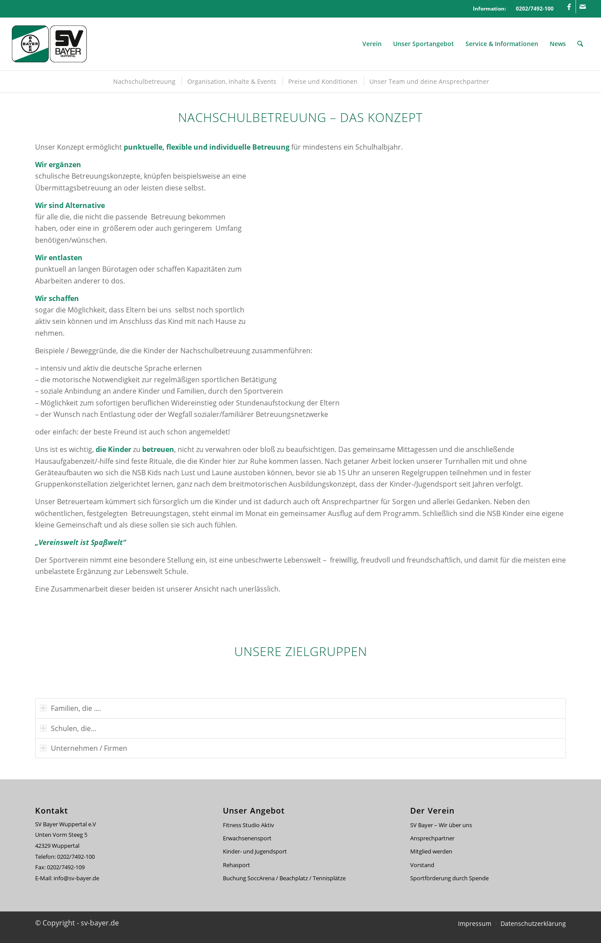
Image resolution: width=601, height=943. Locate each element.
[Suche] (580, 44)
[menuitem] (372, 44)
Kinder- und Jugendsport (255, 851)
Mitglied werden (431, 851)
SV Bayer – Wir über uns (441, 825)
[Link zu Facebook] (569, 6)
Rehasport (236, 865)
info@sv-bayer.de (77, 878)
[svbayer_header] (56, 44)
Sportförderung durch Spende (449, 878)
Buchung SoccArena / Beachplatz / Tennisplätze (284, 878)
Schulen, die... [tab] (68, 728)
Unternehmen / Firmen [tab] (83, 748)
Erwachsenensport (247, 838)
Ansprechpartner (432, 838)
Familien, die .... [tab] (70, 708)
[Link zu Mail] (582, 6)
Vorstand (422, 865)
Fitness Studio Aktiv (248, 825)
